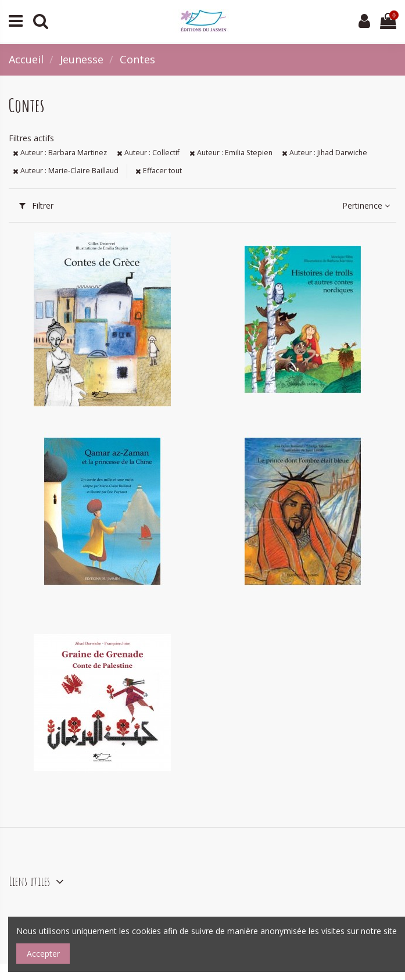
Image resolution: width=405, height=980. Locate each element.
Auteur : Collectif (148, 153)
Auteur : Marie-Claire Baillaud (66, 171)
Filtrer (36, 205)
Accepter (43, 953)
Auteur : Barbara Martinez (60, 153)
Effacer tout (158, 171)
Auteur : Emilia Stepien (231, 153)
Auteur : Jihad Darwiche (324, 153)
